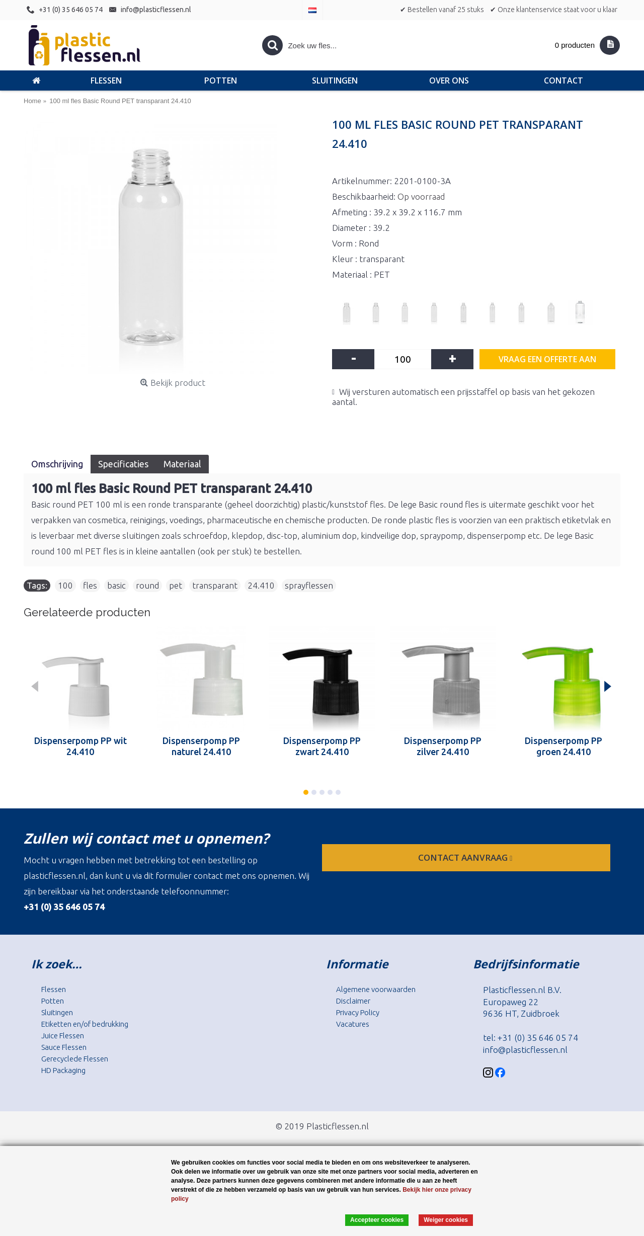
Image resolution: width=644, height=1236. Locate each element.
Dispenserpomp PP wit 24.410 (80, 746)
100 (65, 585)
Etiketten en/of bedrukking (84, 1024)
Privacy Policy (357, 1012)
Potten (52, 1001)
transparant (214, 585)
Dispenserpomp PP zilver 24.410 (442, 746)
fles (90, 585)
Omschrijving (57, 464)
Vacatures (352, 1024)
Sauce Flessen (64, 1047)
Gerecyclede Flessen (74, 1058)
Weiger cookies (446, 1219)
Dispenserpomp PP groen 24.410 (563, 746)
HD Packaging (63, 1070)
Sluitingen (57, 1012)
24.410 (261, 585)
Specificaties (123, 464)
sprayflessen (309, 585)
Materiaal (182, 464)
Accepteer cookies (377, 1219)
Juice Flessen (62, 1035)
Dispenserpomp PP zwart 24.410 (322, 746)
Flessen (53, 989)
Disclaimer (353, 1001)
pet (175, 585)
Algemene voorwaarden (376, 989)
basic (116, 585)
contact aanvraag (466, 857)
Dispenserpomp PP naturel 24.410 (201, 746)
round (147, 585)
